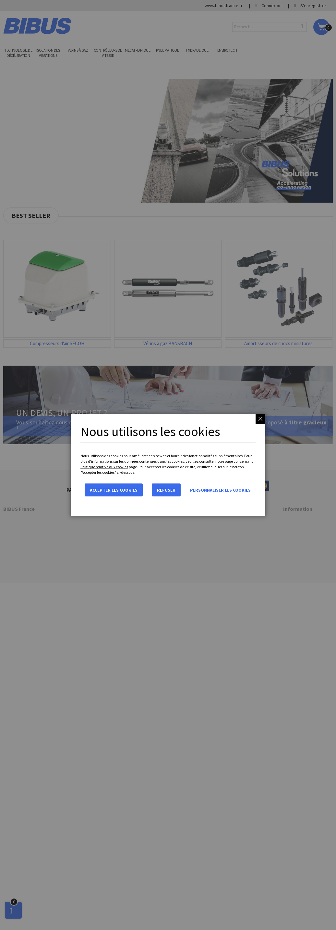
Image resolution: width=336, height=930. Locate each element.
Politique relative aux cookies (104, 466)
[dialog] (168, 465)
